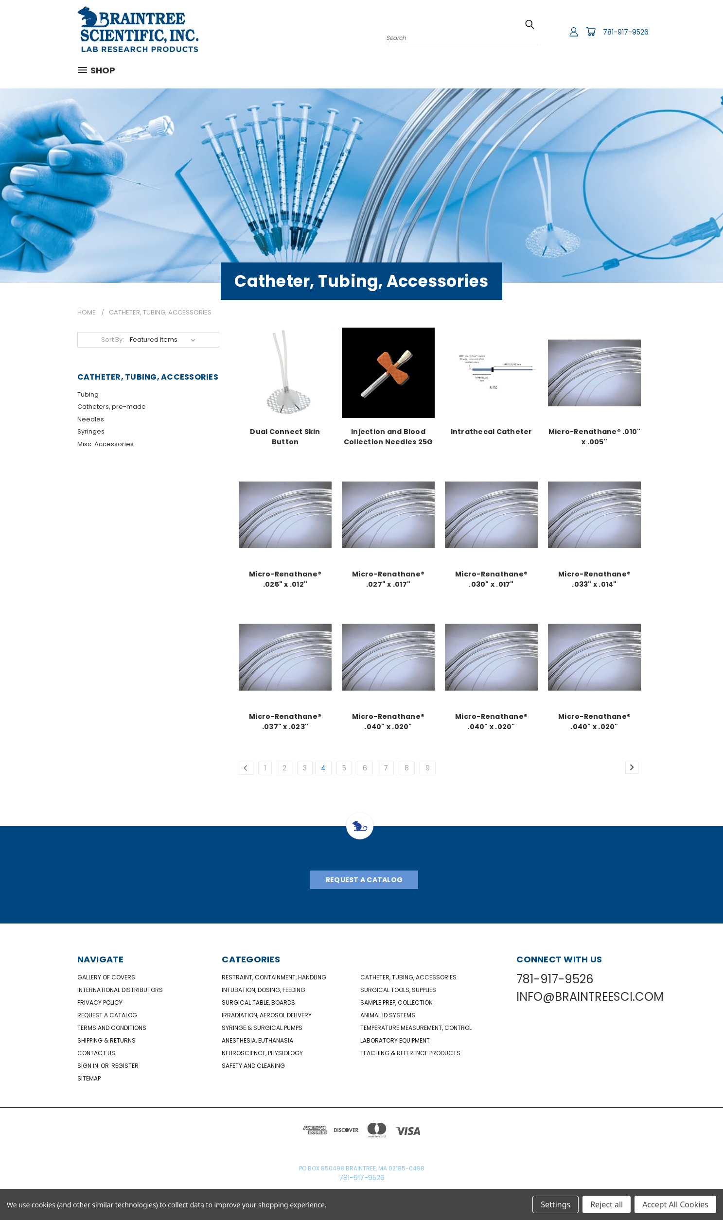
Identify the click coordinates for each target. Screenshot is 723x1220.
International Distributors (120, 990)
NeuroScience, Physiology (262, 1053)
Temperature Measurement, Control (416, 1028)
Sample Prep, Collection (396, 1002)
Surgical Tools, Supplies (398, 990)
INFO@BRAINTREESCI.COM (590, 997)
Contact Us (96, 1053)
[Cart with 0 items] (591, 31)
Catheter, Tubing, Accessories (408, 977)
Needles (90, 419)
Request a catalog (107, 1015)
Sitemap (89, 1078)
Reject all (606, 1204)
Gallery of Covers (106, 977)
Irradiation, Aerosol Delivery (267, 1015)
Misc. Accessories (105, 444)
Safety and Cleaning (253, 1066)
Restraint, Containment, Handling (274, 977)
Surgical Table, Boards (258, 1002)
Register (125, 1066)
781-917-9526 (626, 32)
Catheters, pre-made (111, 406)
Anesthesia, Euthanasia (257, 1040)
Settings (555, 1204)
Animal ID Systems (387, 1015)
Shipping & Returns (106, 1040)
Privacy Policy (100, 1002)
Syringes (91, 431)
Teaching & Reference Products (410, 1053)
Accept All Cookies (675, 1204)
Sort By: (112, 339)
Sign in (88, 1066)
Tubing (88, 394)
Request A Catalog (364, 880)
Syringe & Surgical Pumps (262, 1028)
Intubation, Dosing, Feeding (263, 990)
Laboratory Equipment (395, 1040)
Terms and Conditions (111, 1028)
